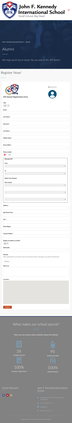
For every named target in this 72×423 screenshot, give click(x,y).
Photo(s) (5, 254)
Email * (5, 110)
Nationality (6, 247)
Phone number (7, 152)
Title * (5, 103)
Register (7, 307)
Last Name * (6, 131)
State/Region (7, 226)
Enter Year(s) (8, 182)
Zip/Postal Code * (8, 212)
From (6, 163)
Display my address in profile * (12, 240)
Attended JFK (8, 159)
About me (6, 266)
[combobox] (5, 154)
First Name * (6, 117)
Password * (6, 124)
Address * (6, 205)
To (5, 170)
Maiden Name (7, 138)
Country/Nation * (8, 233)
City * (4, 219)
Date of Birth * (7, 145)
